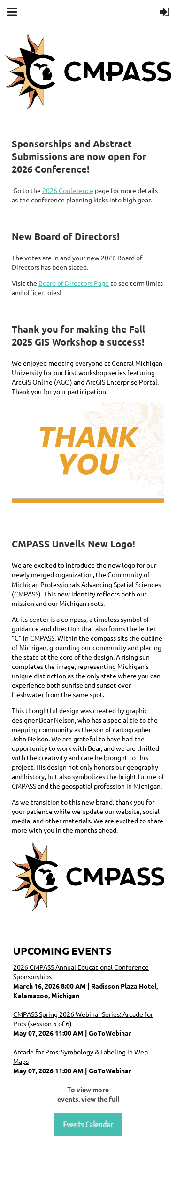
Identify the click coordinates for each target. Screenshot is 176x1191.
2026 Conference (67, 190)
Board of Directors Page (73, 283)
